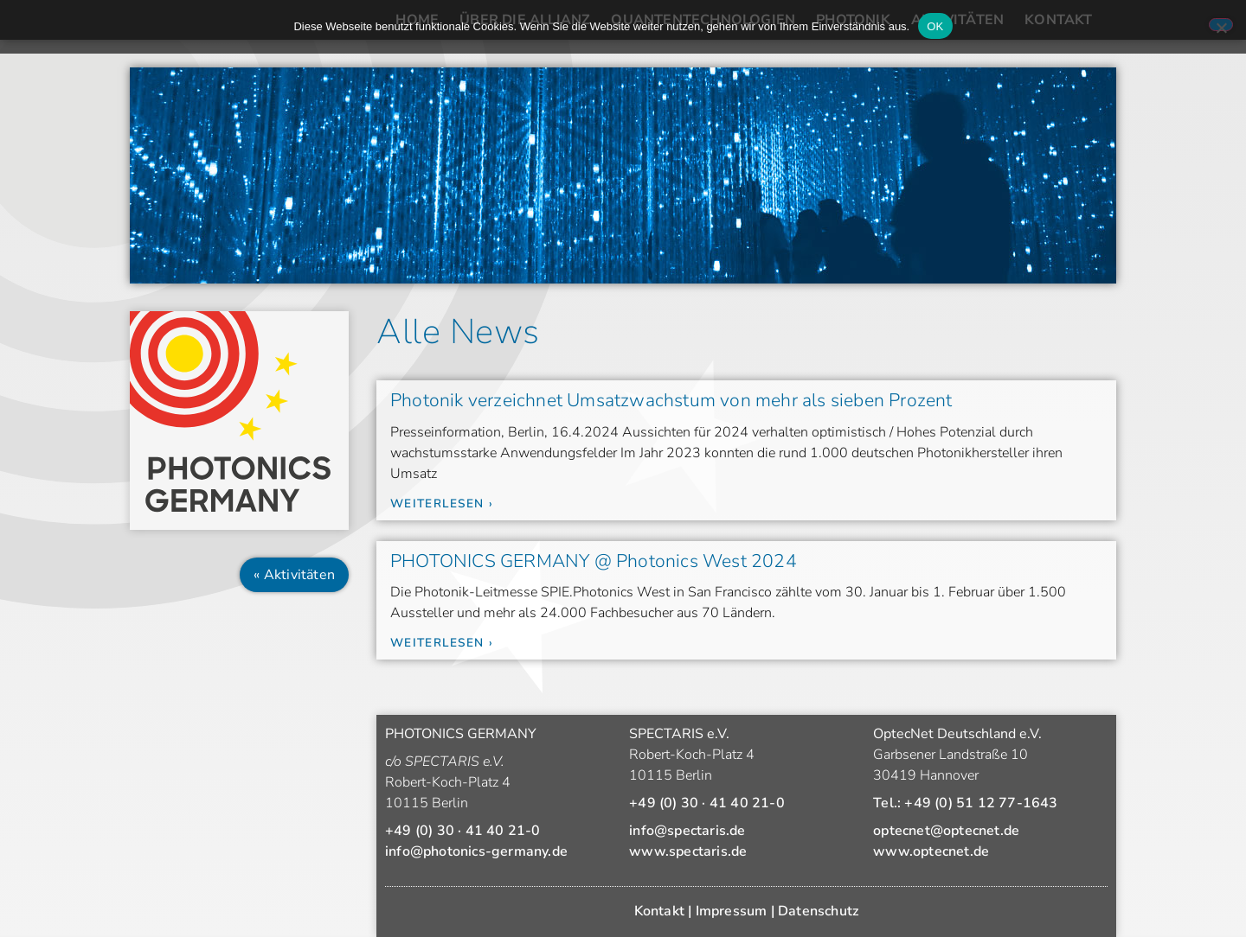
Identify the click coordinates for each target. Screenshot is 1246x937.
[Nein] (1221, 24)
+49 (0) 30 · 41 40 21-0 (463, 830)
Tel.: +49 (965, 803)
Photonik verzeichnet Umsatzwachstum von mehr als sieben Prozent (671, 400)
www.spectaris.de (688, 851)
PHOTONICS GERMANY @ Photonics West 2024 (593, 561)
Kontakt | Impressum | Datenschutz (746, 911)
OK (935, 26)
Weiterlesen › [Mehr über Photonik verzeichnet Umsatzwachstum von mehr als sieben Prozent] (441, 503)
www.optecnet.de (931, 851)
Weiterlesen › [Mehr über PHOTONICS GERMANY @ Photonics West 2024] (441, 642)
